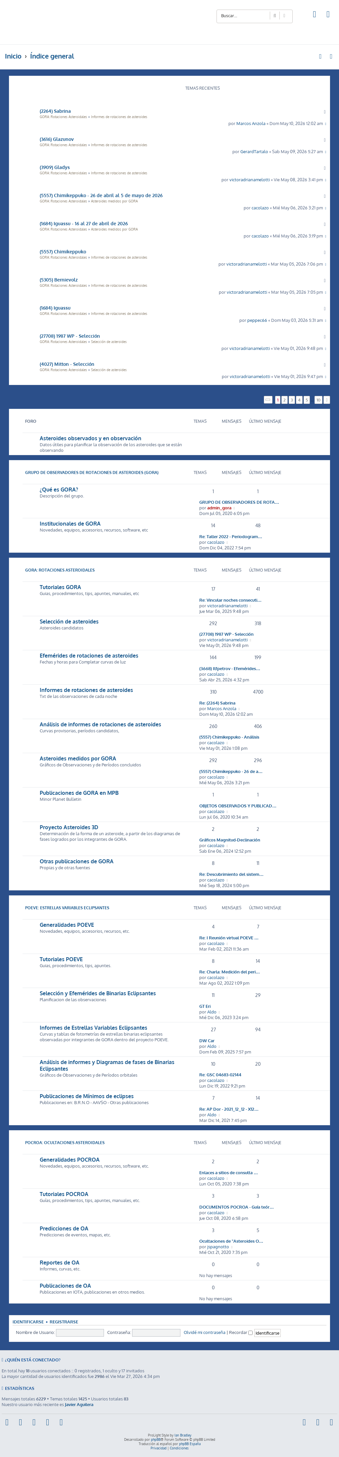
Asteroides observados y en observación (90, 438)
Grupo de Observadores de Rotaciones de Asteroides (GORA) (92, 472)
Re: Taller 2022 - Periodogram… (230, 536)
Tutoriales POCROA (64, 1194)
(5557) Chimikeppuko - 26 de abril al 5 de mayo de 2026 (101, 195)
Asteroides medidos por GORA (114, 201)
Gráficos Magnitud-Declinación (229, 839)
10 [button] (318, 400)
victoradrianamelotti (249, 179)
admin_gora (219, 507)
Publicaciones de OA (65, 1285)
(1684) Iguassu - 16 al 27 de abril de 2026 (84, 223)
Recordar (241, 1332)
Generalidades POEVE (67, 924)
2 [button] (284, 400)
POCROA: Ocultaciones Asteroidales (65, 1142)
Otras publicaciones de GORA (77, 861)
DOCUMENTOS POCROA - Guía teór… (236, 1207)
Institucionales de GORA (70, 523)
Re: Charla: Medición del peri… (229, 971)
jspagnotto (218, 1246)
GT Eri (205, 1006)
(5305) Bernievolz (59, 279)
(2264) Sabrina (55, 111)
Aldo (212, 1011)
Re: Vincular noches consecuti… (230, 600)
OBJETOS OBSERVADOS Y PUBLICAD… (237, 805)
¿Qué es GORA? (59, 489)
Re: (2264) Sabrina (217, 703)
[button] (268, 400)
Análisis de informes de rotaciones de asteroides (100, 724)
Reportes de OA (59, 1262)
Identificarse (28, 1321)
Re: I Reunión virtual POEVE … (229, 937)
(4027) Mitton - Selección (67, 364)
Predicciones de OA (64, 1228)
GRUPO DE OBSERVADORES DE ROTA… (239, 502)
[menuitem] (314, 15)
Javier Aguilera (79, 1404)
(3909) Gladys (55, 167)
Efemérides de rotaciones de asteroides (89, 655)
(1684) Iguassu (55, 308)
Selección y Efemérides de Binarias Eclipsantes (98, 993)
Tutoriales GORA (60, 587)
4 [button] (299, 400)
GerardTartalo (254, 151)
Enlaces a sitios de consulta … (228, 1172)
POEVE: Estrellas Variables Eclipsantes (67, 907)
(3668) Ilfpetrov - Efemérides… (229, 668)
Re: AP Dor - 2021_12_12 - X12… (229, 1109)
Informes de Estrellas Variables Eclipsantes (93, 1027)
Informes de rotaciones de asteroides (119, 117)
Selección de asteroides (109, 342)
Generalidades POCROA (70, 1159)
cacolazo (260, 207)
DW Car (207, 1040)
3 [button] (292, 400)
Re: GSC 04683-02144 (220, 1074)
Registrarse (64, 1321)
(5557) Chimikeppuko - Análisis (229, 737)
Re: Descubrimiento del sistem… (231, 874)
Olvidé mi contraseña (204, 1332)
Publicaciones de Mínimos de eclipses (87, 1096)
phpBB (156, 1439)
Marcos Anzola (251, 123)
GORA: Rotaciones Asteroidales (63, 117)
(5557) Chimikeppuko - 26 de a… (231, 771)
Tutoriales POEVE (61, 959)
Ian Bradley (182, 1435)
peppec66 (257, 320)
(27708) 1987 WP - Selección (70, 336)
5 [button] (307, 400)
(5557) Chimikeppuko (63, 251)
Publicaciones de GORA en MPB (79, 793)
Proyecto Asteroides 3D (69, 827)
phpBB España (190, 1444)
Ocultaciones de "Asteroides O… (231, 1241)
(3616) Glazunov (57, 139)
